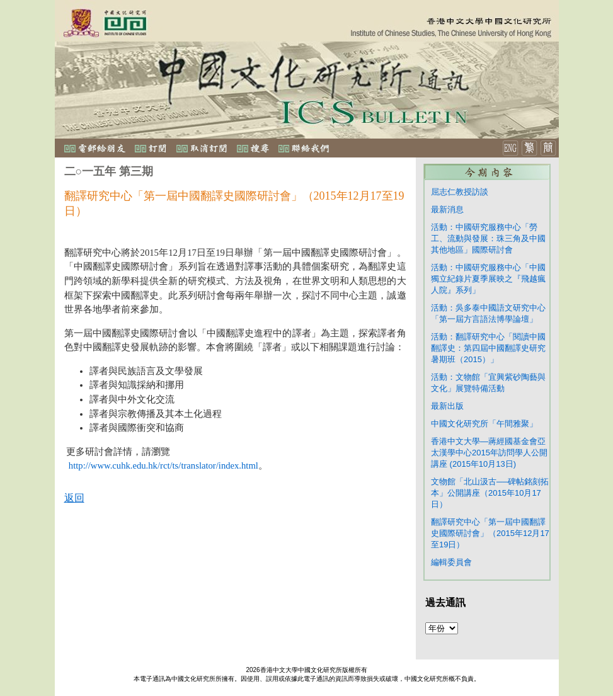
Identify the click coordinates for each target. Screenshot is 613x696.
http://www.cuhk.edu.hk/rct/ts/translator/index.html (163, 465)
